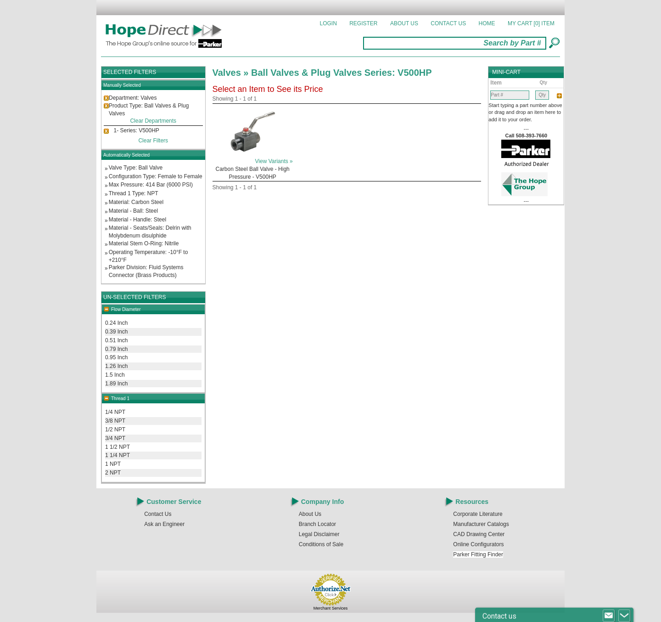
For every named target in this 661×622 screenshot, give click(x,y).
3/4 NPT (115, 438)
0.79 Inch (116, 349)
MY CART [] (531, 23)
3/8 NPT (115, 421)
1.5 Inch (115, 375)
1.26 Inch (116, 366)
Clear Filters (153, 140)
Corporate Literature (477, 514)
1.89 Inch (116, 383)
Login (328, 23)
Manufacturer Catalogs (481, 524)
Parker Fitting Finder (478, 554)
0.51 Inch (116, 340)
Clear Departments (153, 121)
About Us (404, 23)
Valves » (232, 73)
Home (487, 23)
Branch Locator (317, 524)
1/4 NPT (115, 412)
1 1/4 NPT (117, 455)
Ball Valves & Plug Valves (307, 73)
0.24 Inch (116, 323)
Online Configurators (478, 544)
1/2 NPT (115, 429)
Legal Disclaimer (319, 534)
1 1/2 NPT (117, 447)
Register (363, 23)
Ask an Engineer (164, 524)
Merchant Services (331, 608)
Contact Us (448, 23)
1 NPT (113, 464)
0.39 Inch (116, 331)
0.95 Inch (116, 357)
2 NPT (113, 472)
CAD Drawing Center (478, 534)
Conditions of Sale (321, 544)
